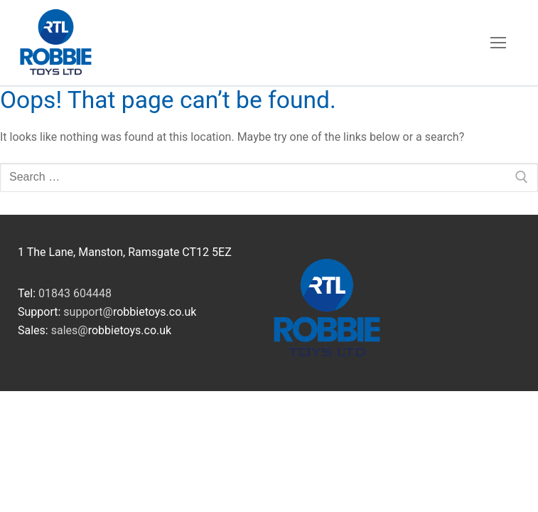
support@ (88, 312)
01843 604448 (75, 293)
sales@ (69, 330)
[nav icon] (498, 43)
